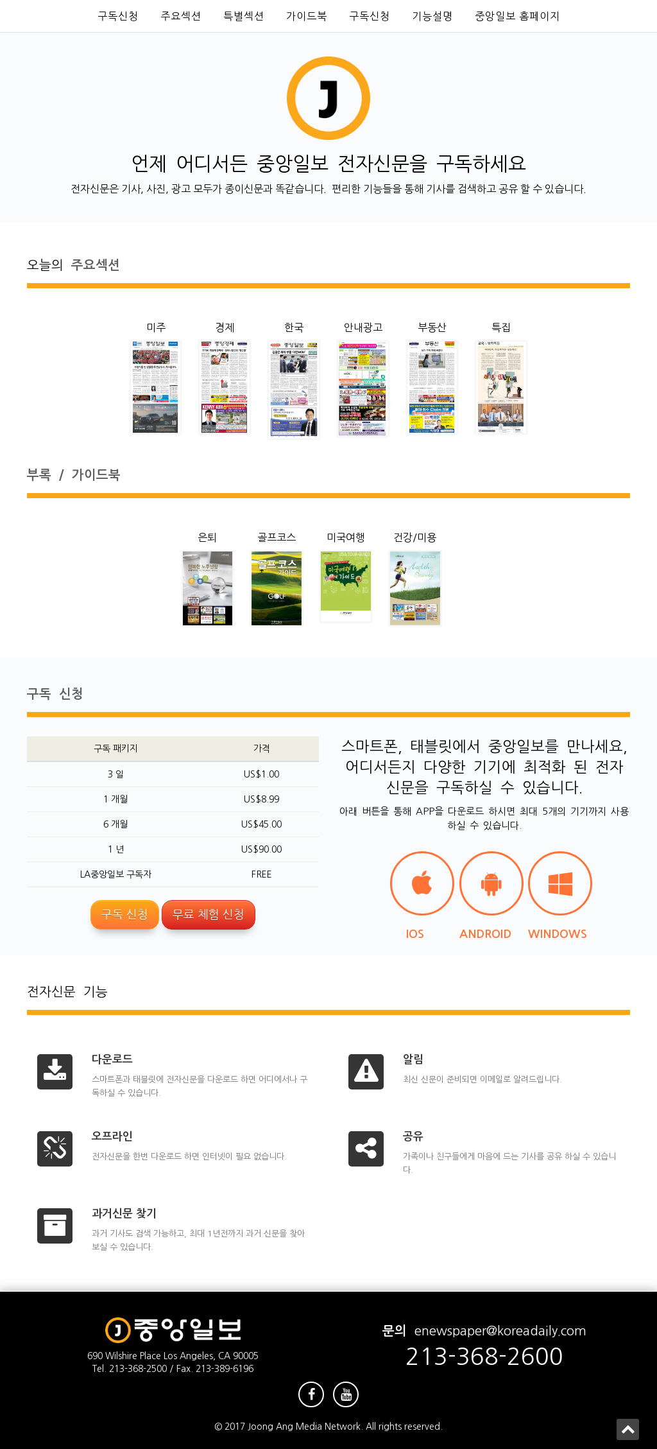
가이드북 (306, 16)
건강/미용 (414, 537)
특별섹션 (243, 16)
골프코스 (276, 537)
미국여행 (346, 537)
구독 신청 (124, 915)
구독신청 (118, 16)
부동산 (432, 327)
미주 (156, 327)
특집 (501, 327)
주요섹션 (180, 16)
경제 (224, 327)
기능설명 (432, 16)
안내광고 (363, 327)
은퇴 (207, 537)
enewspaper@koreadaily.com (500, 1330)
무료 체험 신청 (208, 915)
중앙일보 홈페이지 (517, 16)
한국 (293, 327)
